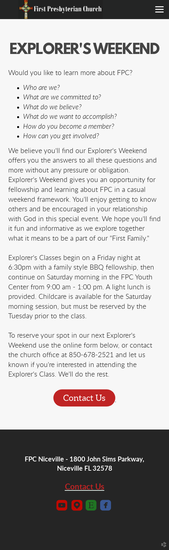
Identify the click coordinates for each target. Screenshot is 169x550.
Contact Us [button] (84, 398)
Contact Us (84, 487)
